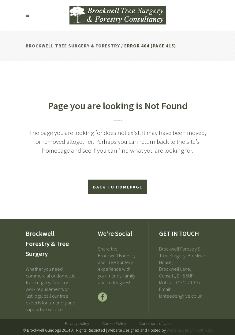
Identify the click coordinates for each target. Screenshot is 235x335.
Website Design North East (190, 330)
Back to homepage (117, 187)
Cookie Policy (114, 323)
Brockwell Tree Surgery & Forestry (73, 46)
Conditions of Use (154, 323)
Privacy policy (77, 323)
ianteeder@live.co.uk (180, 296)
